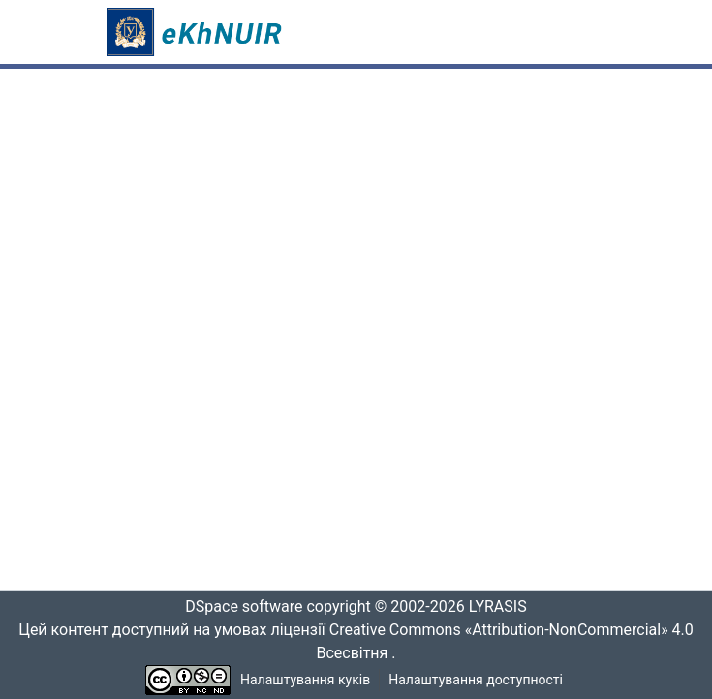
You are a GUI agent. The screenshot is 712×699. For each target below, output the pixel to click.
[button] (198, 32)
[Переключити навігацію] (579, 32)
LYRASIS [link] (503, 607)
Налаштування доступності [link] (475, 680)
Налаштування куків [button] (305, 680)
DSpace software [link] (238, 607)
